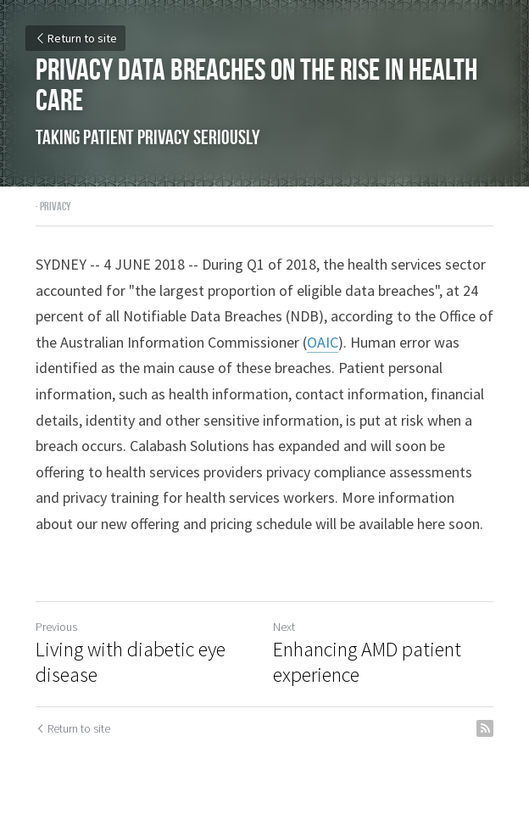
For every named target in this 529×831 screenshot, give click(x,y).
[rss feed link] (484, 728)
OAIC (322, 342)
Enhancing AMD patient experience (367, 662)
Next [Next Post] (284, 626)
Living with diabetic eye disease (131, 662)
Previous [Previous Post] (56, 626)
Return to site (75, 38)
